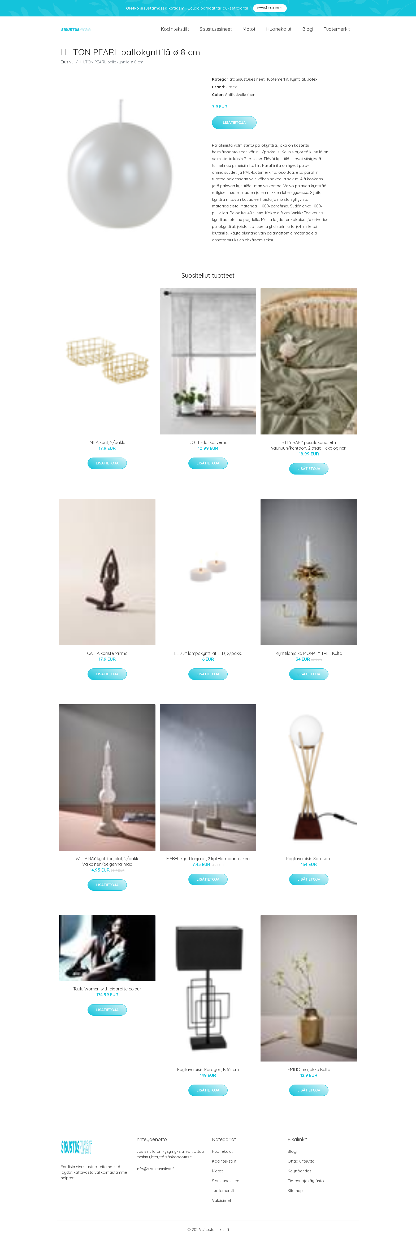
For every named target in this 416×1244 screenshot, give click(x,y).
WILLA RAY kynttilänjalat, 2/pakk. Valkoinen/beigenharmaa (107, 866)
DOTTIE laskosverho (208, 447)
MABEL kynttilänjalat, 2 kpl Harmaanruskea (208, 864)
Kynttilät (297, 84)
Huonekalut (279, 32)
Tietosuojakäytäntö (306, 1186)
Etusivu (67, 67)
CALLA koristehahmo (107, 658)
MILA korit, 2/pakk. (107, 447)
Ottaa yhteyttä (301, 1166)
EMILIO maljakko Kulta (309, 1074)
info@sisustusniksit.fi (155, 1174)
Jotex (312, 84)
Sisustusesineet (216, 32)
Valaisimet (221, 1205)
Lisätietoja (234, 127)
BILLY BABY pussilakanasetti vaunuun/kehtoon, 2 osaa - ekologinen (308, 450)
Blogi (307, 32)
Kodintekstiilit (175, 32)
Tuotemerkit (337, 32)
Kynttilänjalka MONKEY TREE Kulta (309, 658)
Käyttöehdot (299, 1176)
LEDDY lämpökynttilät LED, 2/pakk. (208, 658)
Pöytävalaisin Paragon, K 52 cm (208, 1074)
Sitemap (295, 1195)
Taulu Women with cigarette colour (107, 994)
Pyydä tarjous (270, 8)
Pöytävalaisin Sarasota (309, 864)
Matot (248, 32)
